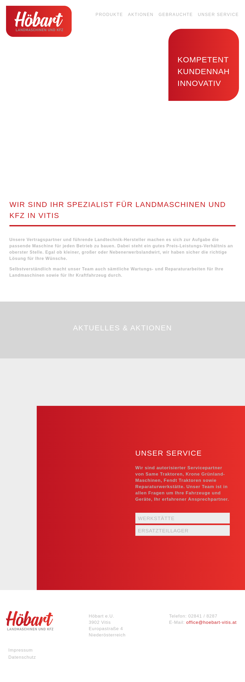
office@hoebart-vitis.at (211, 622)
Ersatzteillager (163, 530)
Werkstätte (156, 518)
